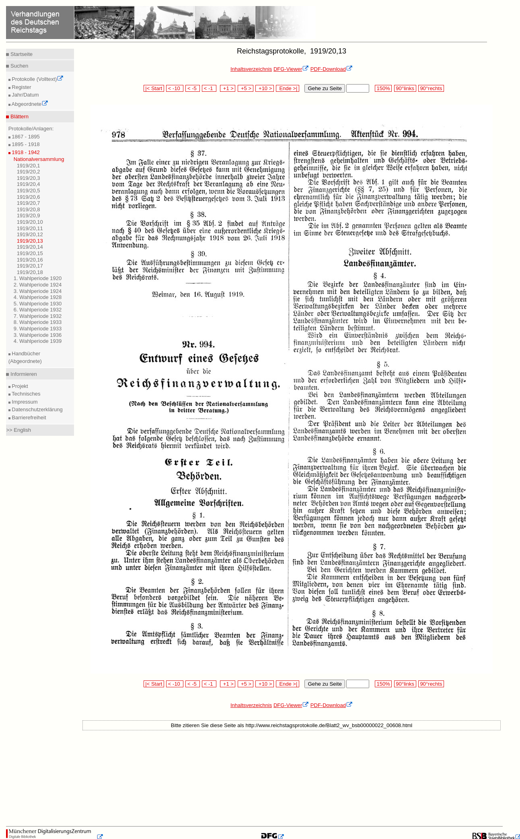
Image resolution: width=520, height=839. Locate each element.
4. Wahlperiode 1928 (38, 297)
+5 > (245, 88)
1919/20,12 (30, 234)
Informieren (23, 374)
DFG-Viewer (291, 69)
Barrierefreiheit (28, 417)
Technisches (25, 394)
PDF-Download (331, 69)
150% (383, 88)
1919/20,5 (28, 191)
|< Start (154, 88)
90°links (405, 88)
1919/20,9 (28, 215)
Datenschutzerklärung (36, 409)
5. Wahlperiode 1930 (38, 304)
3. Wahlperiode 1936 (38, 335)
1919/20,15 (30, 253)
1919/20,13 (30, 241)
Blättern (18, 116)
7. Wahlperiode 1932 (38, 316)
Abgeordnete (29, 104)
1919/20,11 (30, 228)
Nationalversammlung (39, 159)
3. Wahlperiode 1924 (38, 291)
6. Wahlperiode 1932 (38, 310)
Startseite (21, 54)
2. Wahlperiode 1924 (38, 285)
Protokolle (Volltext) (37, 79)
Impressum (24, 402)
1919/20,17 (30, 266)
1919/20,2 (28, 172)
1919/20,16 (30, 260)
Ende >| (287, 88)
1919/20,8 (28, 209)
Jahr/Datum (24, 95)
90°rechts (431, 88)
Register (20, 87)
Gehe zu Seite (324, 88)
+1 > (227, 88)
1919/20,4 (28, 184)
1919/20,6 (28, 197)
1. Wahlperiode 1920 (38, 278)
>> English (18, 430)
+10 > (264, 88)
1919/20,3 (28, 178)
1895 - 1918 (25, 144)
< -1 (209, 88)
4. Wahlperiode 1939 (38, 341)
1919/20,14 (30, 247)
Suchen (18, 66)
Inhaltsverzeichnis (251, 69)
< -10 (174, 88)
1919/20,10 (30, 222)
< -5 (192, 88)
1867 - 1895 (25, 137)
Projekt (19, 386)
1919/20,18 (30, 272)
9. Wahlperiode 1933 (38, 329)
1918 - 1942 (25, 152)
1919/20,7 (28, 203)
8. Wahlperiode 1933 (38, 322)
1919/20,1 (28, 166)
